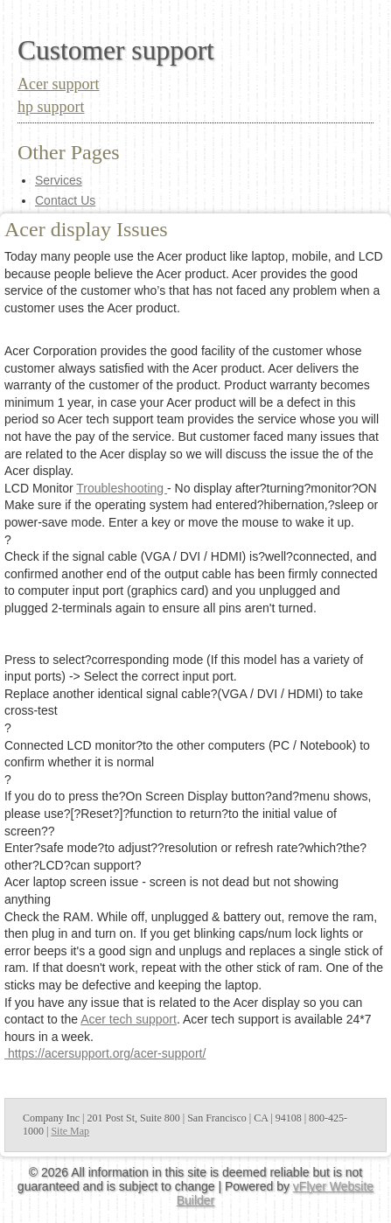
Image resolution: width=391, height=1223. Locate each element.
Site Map (70, 1131)
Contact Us (65, 200)
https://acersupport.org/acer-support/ (105, 1053)
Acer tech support (128, 1019)
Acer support (58, 84)
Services (58, 180)
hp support (51, 106)
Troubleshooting (121, 488)
